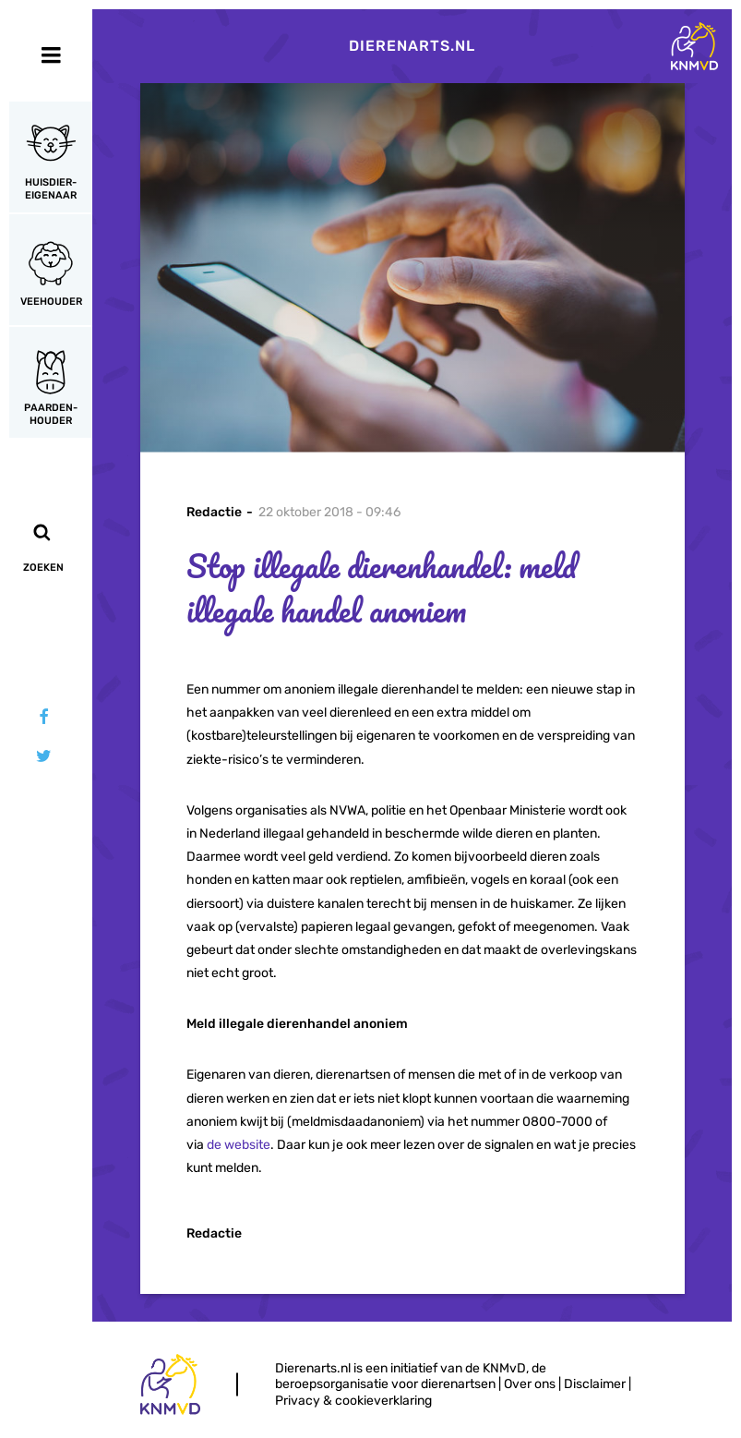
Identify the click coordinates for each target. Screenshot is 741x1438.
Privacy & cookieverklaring (353, 1400)
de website (238, 1145)
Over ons (530, 1384)
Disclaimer (595, 1384)
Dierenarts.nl (412, 45)
